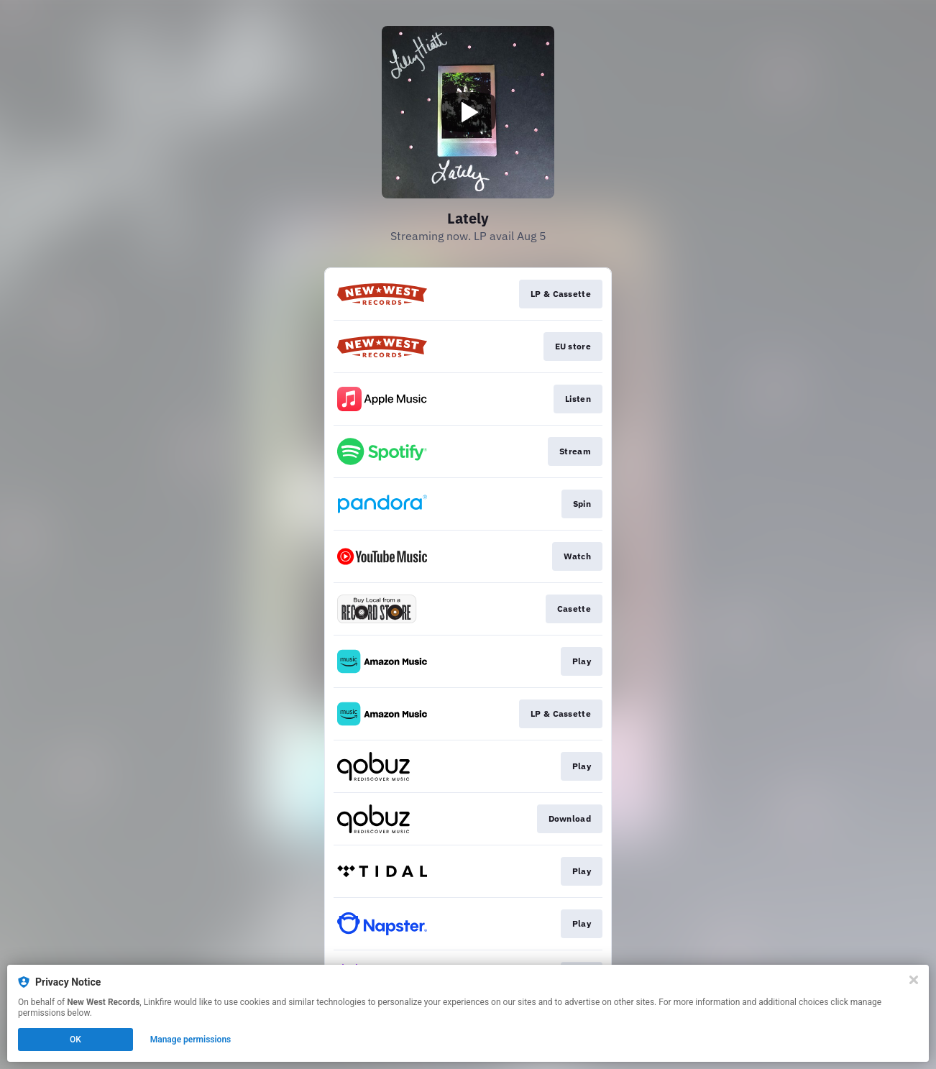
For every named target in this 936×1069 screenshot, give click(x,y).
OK (75, 1039)
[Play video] (468, 112)
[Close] (913, 979)
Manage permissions (190, 1039)
